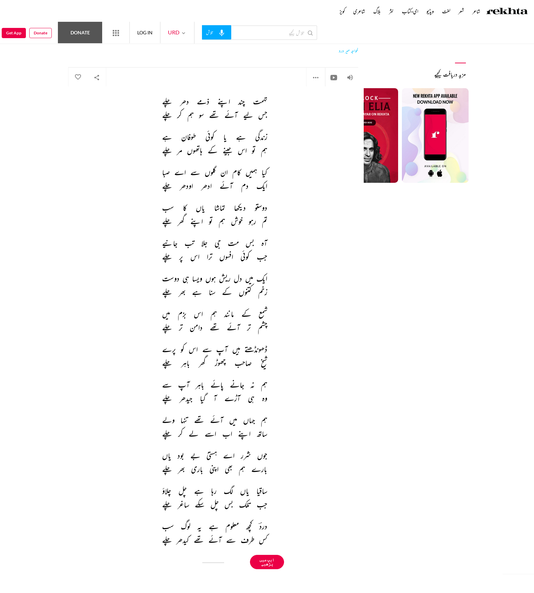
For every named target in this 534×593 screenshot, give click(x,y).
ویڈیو (430, 11)
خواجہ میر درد (348, 51)
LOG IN (145, 32)
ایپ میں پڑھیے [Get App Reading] (267, 561)
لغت (446, 11)
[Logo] (507, 11)
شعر (461, 11)
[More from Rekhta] (116, 33)
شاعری (359, 11)
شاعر (476, 11)
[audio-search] (216, 32)
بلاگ (377, 11)
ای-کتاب (410, 11)
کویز (342, 11)
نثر (391, 11)
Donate (80, 32)
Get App (13, 32)
